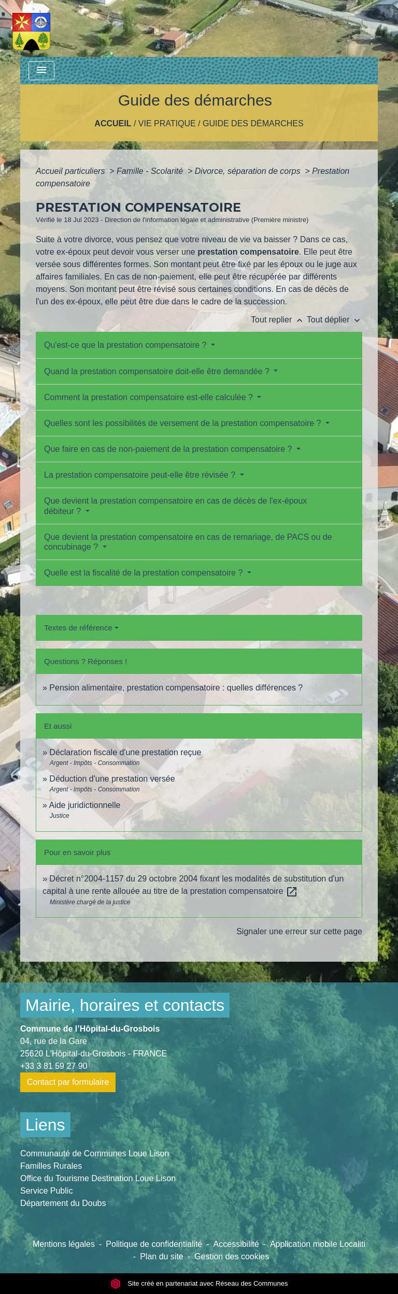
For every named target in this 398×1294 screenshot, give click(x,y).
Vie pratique (167, 123)
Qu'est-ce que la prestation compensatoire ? (126, 345)
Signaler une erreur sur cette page (299, 931)
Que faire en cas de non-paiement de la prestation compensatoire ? (169, 449)
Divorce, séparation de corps (249, 171)
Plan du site (161, 1256)
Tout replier (279, 319)
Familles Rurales (51, 1165)
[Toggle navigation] (41, 70)
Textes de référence (78, 627)
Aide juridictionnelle (84, 805)
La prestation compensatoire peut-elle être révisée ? (141, 474)
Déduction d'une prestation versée (112, 778)
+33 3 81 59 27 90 (53, 1066)
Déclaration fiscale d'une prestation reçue (125, 752)
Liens (45, 1124)
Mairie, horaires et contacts (124, 1005)
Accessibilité (236, 1244)
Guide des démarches (253, 123)
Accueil (112, 123)
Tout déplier (334, 319)
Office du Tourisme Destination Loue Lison (98, 1178)
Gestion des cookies (231, 1256)
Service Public (46, 1190)
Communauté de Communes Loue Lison (94, 1153)
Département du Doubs (63, 1203)
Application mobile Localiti (317, 1244)
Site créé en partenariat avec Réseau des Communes (199, 1283)
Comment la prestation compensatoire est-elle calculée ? (149, 397)
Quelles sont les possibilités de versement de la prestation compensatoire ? (183, 423)
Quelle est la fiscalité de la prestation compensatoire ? (144, 572)
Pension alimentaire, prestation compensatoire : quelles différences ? (176, 687)
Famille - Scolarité (151, 171)
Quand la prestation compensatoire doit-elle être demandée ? (158, 371)
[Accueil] (31, 28)
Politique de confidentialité (154, 1244)
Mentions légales (64, 1244)
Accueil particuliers (71, 171)
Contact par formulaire (68, 1082)
